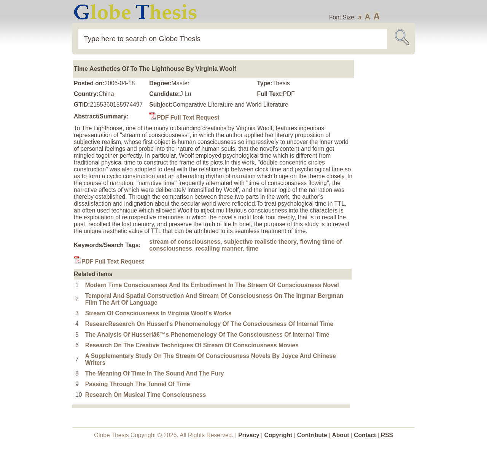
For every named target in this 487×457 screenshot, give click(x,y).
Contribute (312, 435)
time (252, 248)
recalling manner (219, 248)
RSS (387, 435)
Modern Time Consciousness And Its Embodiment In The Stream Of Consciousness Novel (212, 285)
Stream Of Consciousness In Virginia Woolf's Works (158, 313)
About (340, 435)
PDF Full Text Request (184, 117)
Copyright (278, 435)
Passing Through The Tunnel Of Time (137, 384)
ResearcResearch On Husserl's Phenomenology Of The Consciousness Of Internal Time (209, 324)
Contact (365, 435)
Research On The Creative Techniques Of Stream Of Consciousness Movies (192, 345)
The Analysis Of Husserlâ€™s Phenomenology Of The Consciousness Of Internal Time (207, 334)
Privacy (248, 435)
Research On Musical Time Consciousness (145, 394)
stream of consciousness (184, 241)
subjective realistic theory (260, 241)
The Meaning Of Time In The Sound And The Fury (154, 373)
